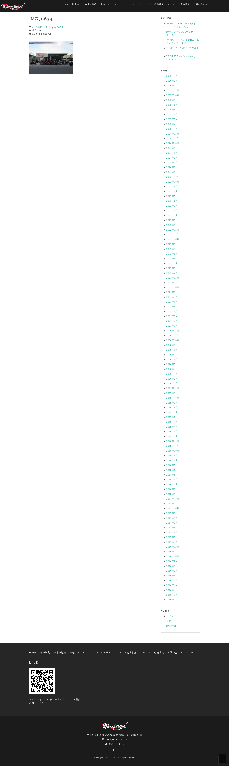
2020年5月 (172, 364)
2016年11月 (172, 551)
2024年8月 (172, 153)
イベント (172, 4)
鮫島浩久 (59, 27)
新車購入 (76, 4)
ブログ (214, 4)
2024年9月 (172, 148)
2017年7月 (172, 523)
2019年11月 (172, 393)
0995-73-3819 (116, 744)
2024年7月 (172, 158)
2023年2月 (172, 220)
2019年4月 (172, 426)
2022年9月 (172, 244)
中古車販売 (91, 4)
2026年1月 (172, 85)
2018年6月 (172, 470)
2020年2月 (172, 379)
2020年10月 (172, 340)
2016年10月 (172, 556)
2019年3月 (172, 431)
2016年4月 (172, 585)
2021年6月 (172, 302)
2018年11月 (172, 446)
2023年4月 (172, 210)
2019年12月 (172, 388)
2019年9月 (172, 403)
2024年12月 (172, 134)
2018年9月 (172, 455)
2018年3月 (172, 484)
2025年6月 (172, 105)
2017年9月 (172, 513)
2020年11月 (172, 335)
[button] (223, 5)
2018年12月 (172, 441)
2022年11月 (172, 234)
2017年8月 (172, 518)
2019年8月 (172, 407)
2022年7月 (172, 249)
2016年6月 (172, 575)
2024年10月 (172, 143)
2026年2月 (172, 81)
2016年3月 (172, 590)
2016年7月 (172, 571)
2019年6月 (172, 417)
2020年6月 (172, 359)
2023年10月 (172, 181)
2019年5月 (172, 422)
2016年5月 (172, 580)
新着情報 (171, 626)
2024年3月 (172, 162)
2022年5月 (172, 258)
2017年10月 (172, 508)
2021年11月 (172, 282)
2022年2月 (172, 273)
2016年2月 (172, 595)
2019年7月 (172, 412)
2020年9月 (172, 345)
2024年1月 (172, 172)
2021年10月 (172, 287)
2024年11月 (172, 138)
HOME (64, 4)
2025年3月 (172, 119)
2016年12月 (172, 547)
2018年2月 (172, 489)
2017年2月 (172, 537)
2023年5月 (172, 205)
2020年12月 (172, 330)
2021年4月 (172, 311)
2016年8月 (172, 566)
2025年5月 (172, 109)
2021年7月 (172, 297)
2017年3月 (172, 532)
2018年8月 (172, 460)
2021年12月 (172, 278)
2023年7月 (172, 196)
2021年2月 (172, 321)
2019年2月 (172, 436)
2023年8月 (172, 191)
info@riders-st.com (116, 739)
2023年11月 (172, 177)
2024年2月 (172, 167)
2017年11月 (172, 503)
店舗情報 (185, 4)
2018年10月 (172, 450)
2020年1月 (172, 383)
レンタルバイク (133, 4)
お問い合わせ (200, 4)
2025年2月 (172, 124)
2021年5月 (172, 306)
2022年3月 (172, 268)
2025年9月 (172, 100)
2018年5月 (172, 474)
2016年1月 (172, 599)
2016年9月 (172, 561)
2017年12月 (172, 499)
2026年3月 (172, 76)
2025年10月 (172, 95)
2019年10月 (172, 398)
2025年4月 (172, 114)
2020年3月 (172, 374)
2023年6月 (172, 201)
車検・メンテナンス (110, 4)
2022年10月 (172, 239)
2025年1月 (172, 129)
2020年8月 (172, 350)
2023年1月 (172, 225)
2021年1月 (172, 326)
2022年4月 (172, 263)
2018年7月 (172, 465)
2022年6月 (172, 254)
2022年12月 (172, 229)
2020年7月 (172, 354)
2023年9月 (172, 186)
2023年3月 (172, 215)
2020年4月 (172, 369)
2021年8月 (172, 292)
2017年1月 (172, 542)
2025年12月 (172, 90)
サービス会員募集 (154, 4)
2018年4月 (172, 479)
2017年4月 (172, 527)
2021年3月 (172, 316)
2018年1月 (172, 494)
